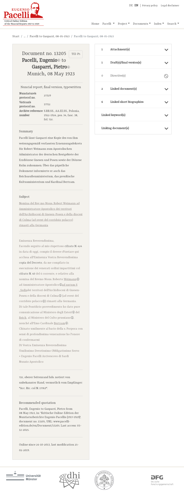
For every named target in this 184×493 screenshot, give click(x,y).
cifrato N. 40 (27, 273)
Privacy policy (150, 5)
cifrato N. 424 (73, 246)
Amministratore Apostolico (42, 285)
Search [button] (171, 24)
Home (95, 24)
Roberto (66, 279)
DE (131, 5)
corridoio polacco (32, 301)
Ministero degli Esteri (59, 312)
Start (15, 36)
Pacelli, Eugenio (41, 60)
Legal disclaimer (170, 5)
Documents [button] (140, 24)
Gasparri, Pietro (51, 67)
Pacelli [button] (107, 24)
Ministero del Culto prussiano (52, 317)
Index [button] (158, 24)
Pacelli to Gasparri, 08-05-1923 (50, 36)
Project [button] (122, 24)
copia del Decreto (30, 262)
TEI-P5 (76, 54)
